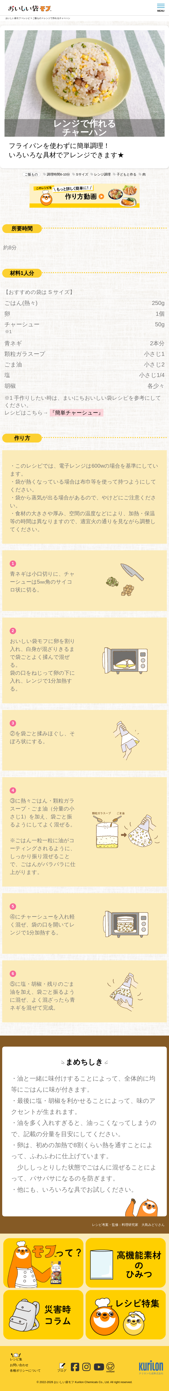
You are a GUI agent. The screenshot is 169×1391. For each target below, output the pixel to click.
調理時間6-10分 (56, 174)
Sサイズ (80, 174)
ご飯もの (31, 174)
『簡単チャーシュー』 (76, 413)
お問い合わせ (19, 1365)
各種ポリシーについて (25, 1370)
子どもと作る (124, 174)
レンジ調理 (100, 174)
